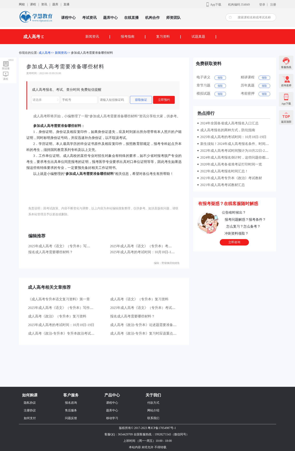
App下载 (215, 4)
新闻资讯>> (62, 52)
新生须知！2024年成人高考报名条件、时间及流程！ (239, 144)
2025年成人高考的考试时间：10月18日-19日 (143, 252)
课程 (33, 4)
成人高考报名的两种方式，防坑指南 (227, 130)
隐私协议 (30, 402)
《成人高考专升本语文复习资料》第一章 (59, 299)
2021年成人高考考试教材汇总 (222, 185)
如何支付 (30, 418)
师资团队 (173, 18)
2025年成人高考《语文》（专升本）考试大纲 (144, 246)
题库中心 (110, 18)
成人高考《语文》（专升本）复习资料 (139, 299)
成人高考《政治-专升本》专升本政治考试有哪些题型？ (69, 333)
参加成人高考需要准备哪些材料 (92, 52)
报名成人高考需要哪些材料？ (50, 252)
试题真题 (198, 36)
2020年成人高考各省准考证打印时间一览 (230, 164)
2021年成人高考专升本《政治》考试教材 (230, 178)
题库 (55, 4)
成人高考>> (46, 52)
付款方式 (153, 402)
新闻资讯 (92, 36)
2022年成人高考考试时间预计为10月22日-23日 (234, 150)
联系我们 (153, 418)
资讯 (44, 4)
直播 (66, 4)
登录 (262, 4)
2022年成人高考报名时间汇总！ (223, 171)
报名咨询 (71, 402)
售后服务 (71, 410)
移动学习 (112, 418)
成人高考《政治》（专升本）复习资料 (57, 316)
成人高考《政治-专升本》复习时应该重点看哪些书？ (150, 333)
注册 (273, 4)
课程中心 (68, 18)
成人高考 (33, 36)
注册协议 (30, 410)
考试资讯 (89, 18)
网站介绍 (153, 410)
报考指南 (127, 36)
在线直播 (131, 18)
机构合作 (152, 18)
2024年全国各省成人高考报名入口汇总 (229, 123)
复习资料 (163, 36)
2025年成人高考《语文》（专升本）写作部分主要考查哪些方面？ (78, 246)
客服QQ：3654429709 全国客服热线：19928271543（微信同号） (146, 434)
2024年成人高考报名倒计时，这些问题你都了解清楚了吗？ (244, 157)
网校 (22, 4)
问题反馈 (71, 418)
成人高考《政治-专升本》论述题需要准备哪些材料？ (150, 325)
